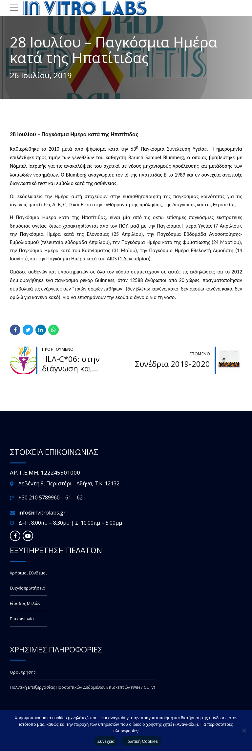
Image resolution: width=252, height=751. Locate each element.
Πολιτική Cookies (141, 741)
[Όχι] (244, 730)
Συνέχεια (106, 741)
